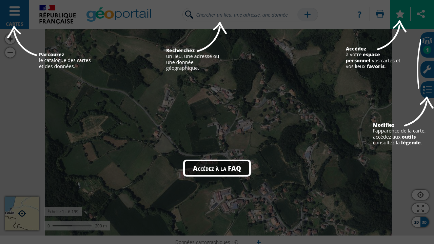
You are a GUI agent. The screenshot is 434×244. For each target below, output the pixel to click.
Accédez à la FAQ (217, 168)
